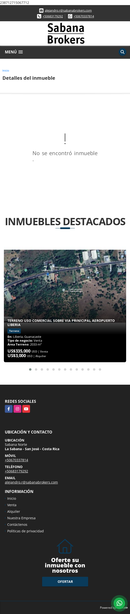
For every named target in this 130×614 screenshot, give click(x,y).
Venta (11, 505)
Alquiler (13, 511)
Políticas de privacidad (25, 531)
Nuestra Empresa (21, 518)
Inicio (5, 70)
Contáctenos (17, 524)
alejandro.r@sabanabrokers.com (68, 10)
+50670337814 (84, 16)
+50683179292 (53, 16)
